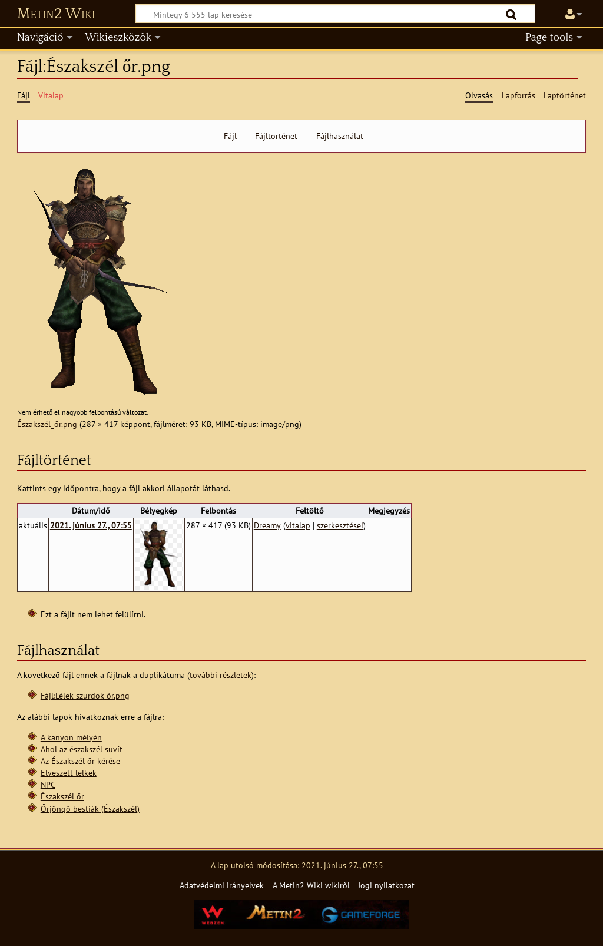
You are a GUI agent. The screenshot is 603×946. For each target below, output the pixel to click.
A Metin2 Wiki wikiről (311, 885)
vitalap (298, 525)
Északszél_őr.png (47, 423)
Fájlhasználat (339, 136)
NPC (48, 784)
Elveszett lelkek (69, 772)
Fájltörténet (276, 136)
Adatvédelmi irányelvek (222, 885)
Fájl (230, 136)
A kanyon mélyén (71, 737)
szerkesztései (340, 525)
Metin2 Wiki (56, 14)
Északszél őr (62, 796)
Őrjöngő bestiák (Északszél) (90, 808)
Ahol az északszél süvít (81, 749)
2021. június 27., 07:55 (91, 525)
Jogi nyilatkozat (386, 885)
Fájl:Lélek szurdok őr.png (85, 695)
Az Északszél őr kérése (80, 760)
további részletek (220, 674)
